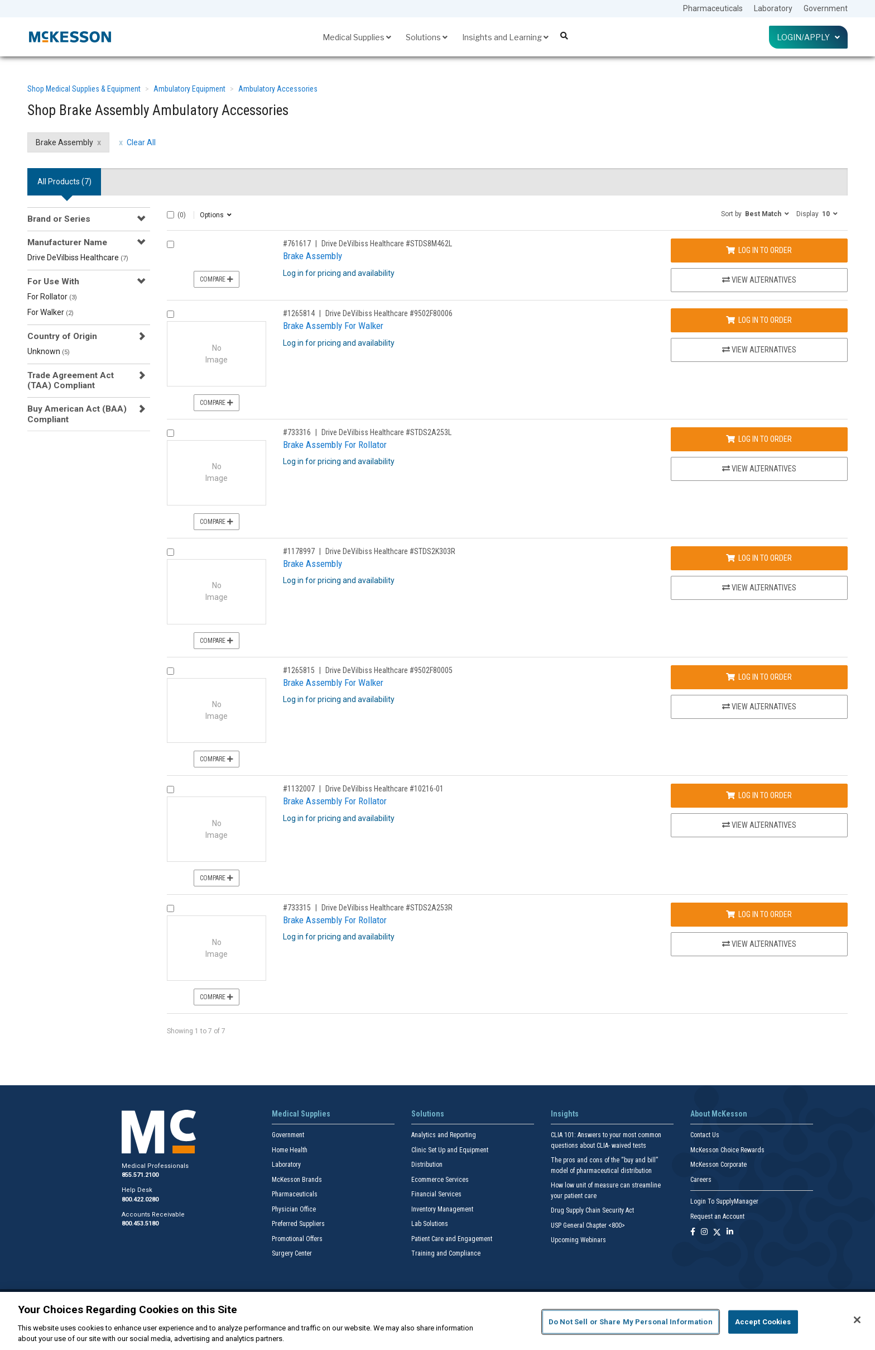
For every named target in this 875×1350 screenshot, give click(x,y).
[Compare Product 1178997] (170, 552)
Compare (216, 279)
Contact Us (704, 1135)
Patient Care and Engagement (451, 1239)
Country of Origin (62, 336)
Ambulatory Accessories (278, 88)
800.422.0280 (140, 1199)
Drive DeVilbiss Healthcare (77, 257)
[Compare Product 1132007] (170, 789)
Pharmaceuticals (713, 8)
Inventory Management (442, 1209)
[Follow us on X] (717, 1232)
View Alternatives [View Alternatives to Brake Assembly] (759, 279)
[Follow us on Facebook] (692, 1232)
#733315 (297, 907)
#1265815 (299, 670)
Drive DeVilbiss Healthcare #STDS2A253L (386, 432)
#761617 (297, 243)
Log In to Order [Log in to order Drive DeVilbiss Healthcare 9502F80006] (759, 320)
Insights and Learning (505, 37)
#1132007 (299, 788)
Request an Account (717, 1216)
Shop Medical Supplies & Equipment (84, 88)
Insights (565, 1113)
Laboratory (773, 8)
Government (826, 8)
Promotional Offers (297, 1239)
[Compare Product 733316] (170, 433)
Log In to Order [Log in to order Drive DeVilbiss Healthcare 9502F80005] (759, 676)
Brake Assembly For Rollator (335, 444)
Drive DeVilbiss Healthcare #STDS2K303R (390, 551)
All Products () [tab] (64, 181)
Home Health (289, 1150)
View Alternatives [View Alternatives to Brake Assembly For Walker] (759, 349)
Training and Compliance (445, 1253)
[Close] (857, 1320)
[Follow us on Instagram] (704, 1232)
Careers (700, 1180)
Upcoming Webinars (578, 1240)
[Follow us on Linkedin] (730, 1232)
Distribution (427, 1164)
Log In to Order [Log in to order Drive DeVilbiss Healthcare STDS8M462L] (759, 250)
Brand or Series (58, 219)
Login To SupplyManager (724, 1201)
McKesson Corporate (718, 1164)
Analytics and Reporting (443, 1135)
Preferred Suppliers (298, 1224)
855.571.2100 (140, 1175)
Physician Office (294, 1209)
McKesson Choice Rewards (727, 1150)
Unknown (48, 351)
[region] (437, 1321)
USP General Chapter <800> (588, 1225)
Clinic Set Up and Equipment (449, 1150)
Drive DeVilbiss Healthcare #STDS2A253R (387, 907)
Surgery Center (292, 1253)
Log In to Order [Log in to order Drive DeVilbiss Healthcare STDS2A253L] (759, 439)
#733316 (297, 432)
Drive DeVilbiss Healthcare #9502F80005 (389, 670)
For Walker (50, 312)
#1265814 (299, 313)
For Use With (53, 281)
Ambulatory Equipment (189, 88)
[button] (755, 213)
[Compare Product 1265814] (170, 314)
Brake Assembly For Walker (333, 325)
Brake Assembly (312, 255)
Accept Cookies (763, 1322)
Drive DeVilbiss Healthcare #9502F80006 (389, 313)
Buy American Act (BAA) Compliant (77, 414)
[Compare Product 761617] (170, 244)
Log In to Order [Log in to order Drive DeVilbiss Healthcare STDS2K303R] (759, 558)
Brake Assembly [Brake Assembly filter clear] (64, 142)
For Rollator (52, 296)
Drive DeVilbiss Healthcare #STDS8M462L (386, 243)
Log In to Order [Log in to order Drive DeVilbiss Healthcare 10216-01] (759, 795)
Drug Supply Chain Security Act (592, 1210)
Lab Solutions (429, 1224)
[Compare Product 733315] (170, 908)
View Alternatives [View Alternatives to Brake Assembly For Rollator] (759, 468)
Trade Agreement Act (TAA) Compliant (70, 380)
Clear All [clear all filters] (141, 142)
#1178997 (299, 551)
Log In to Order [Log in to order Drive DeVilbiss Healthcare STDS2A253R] (759, 914)
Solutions (427, 37)
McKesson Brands (297, 1180)
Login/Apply (808, 37)
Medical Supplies (357, 37)
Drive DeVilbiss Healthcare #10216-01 (384, 788)
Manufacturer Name (67, 242)
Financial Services (436, 1194)
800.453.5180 (140, 1223)
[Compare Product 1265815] (170, 671)
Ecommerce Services (440, 1180)
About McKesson (718, 1113)
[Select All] (170, 214)
